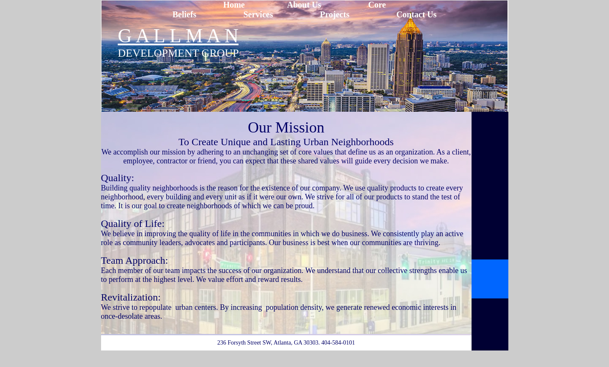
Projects (335, 14)
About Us (304, 4)
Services (258, 14)
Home (234, 4)
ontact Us (420, 14)
